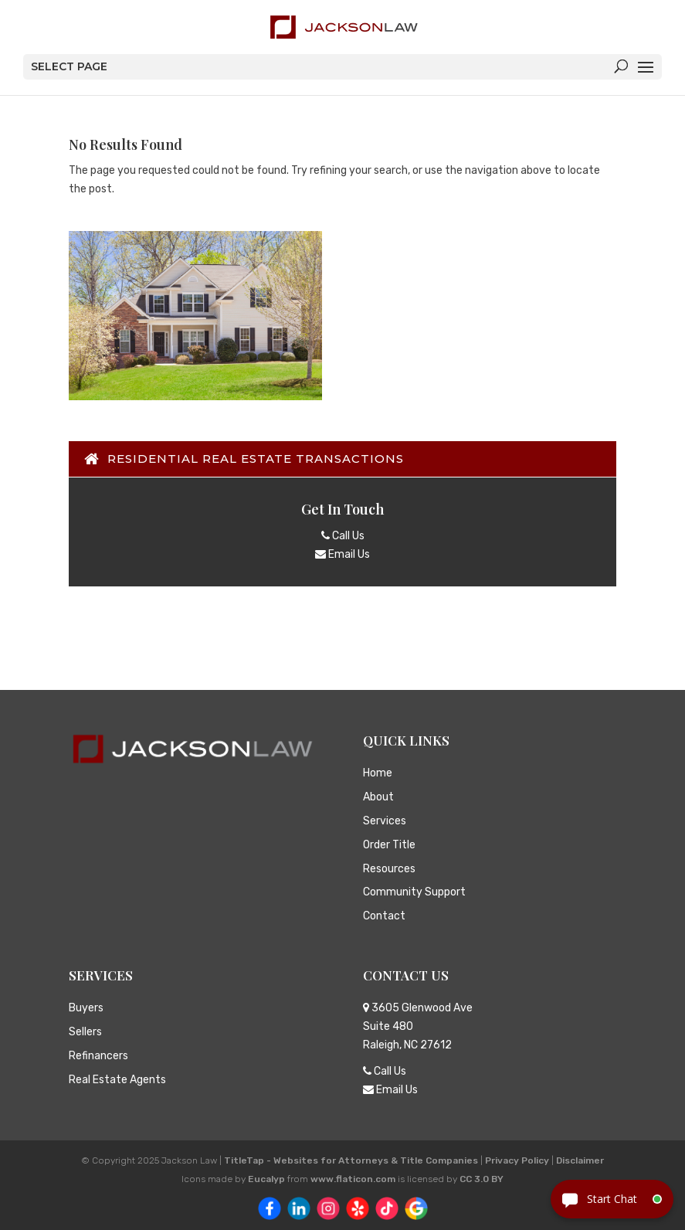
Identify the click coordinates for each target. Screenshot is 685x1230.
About (378, 797)
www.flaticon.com (352, 1179)
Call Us (343, 535)
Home (377, 773)
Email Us (342, 554)
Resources (389, 868)
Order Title (389, 844)
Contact (384, 915)
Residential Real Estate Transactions (250, 458)
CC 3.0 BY (481, 1179)
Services (384, 820)
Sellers (85, 1031)
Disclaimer (580, 1160)
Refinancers (98, 1055)
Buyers (86, 1007)
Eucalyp (266, 1179)
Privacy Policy (517, 1160)
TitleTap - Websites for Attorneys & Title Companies (351, 1160)
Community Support (414, 892)
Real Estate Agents (117, 1079)
